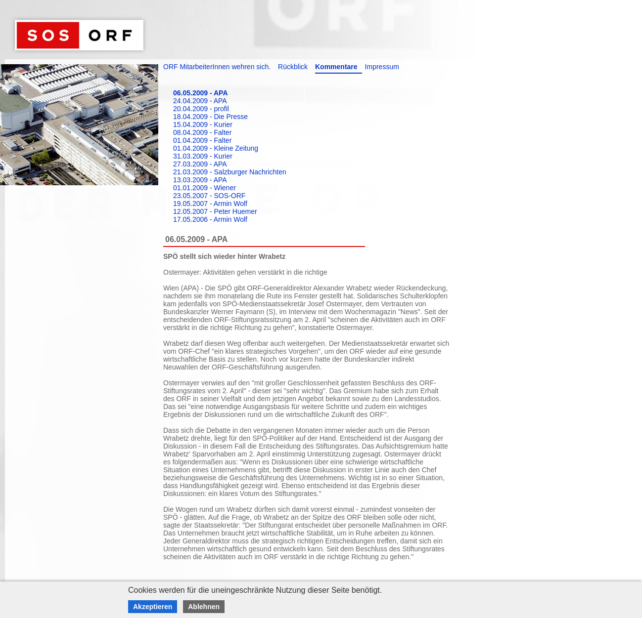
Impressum (382, 67)
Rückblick (293, 67)
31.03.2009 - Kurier (202, 156)
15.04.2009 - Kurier (202, 124)
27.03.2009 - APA (200, 164)
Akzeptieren (152, 607)
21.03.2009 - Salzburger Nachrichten (229, 172)
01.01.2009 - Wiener (204, 188)
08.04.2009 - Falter (202, 132)
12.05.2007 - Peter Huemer (215, 211)
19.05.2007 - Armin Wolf (210, 203)
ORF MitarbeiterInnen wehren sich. (217, 67)
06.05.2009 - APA (200, 93)
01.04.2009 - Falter (202, 140)
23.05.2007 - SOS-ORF (209, 196)
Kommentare (336, 67)
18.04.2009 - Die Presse (210, 117)
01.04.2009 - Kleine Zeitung (215, 148)
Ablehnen (204, 607)
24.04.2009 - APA (200, 101)
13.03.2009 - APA (200, 180)
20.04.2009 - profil (201, 109)
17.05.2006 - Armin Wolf (210, 219)
